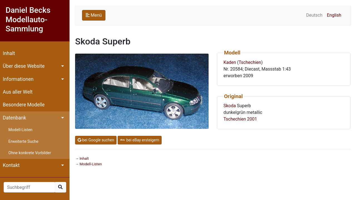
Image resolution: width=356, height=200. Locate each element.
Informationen (18, 79)
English (334, 15)
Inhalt (9, 53)
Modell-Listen (20, 130)
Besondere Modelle (23, 105)
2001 (252, 119)
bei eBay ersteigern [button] (139, 140)
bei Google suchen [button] (96, 140)
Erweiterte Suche (23, 141)
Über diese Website (23, 66)
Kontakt (11, 165)
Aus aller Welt (18, 92)
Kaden (229, 62)
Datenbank (14, 118)
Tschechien (250, 62)
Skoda (229, 105)
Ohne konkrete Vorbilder (29, 153)
